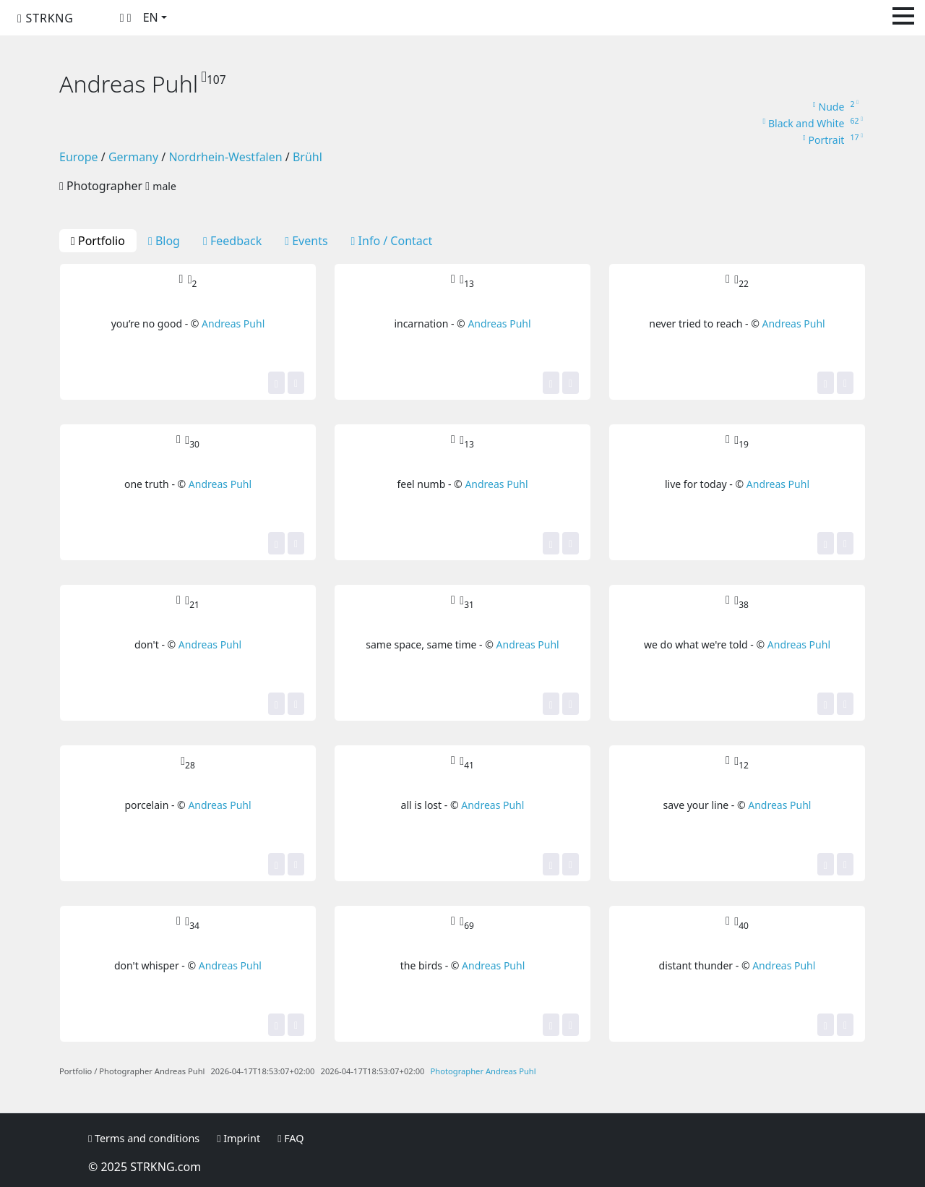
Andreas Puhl (233, 323)
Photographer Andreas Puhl (483, 1071)
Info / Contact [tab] (392, 241)
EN (150, 17)
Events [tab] (306, 241)
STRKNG (45, 18)
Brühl (307, 157)
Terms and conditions (143, 1138)
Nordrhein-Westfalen (225, 157)
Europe (78, 157)
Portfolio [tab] (98, 241)
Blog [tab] (164, 241)
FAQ (291, 1138)
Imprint (238, 1138)
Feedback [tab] (232, 241)
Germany (133, 157)
